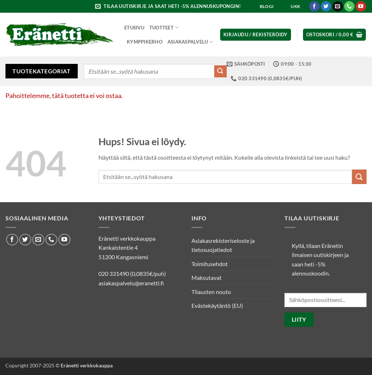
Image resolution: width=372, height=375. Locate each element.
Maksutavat (206, 277)
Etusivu (134, 27)
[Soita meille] (349, 6)
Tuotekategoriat (41, 71)
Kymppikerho (144, 42)
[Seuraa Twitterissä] (326, 6)
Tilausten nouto (211, 291)
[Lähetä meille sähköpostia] (337, 6)
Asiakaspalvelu (190, 41)
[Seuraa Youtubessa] (361, 6)
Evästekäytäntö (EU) (217, 305)
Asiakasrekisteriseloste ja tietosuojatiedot (223, 245)
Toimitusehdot (209, 263)
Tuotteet (164, 27)
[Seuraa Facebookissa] (314, 6)
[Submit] (220, 71)
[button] (169, 6)
